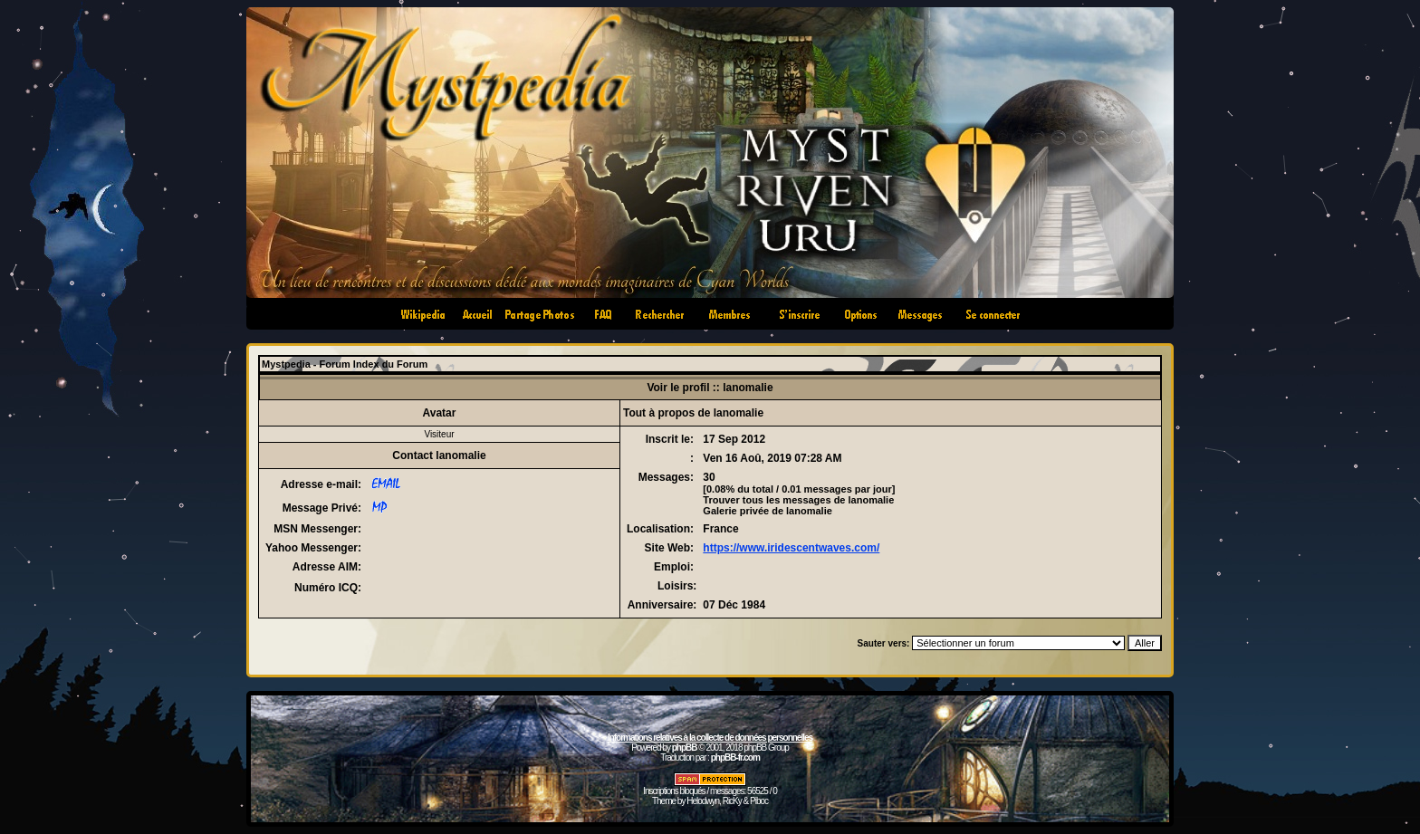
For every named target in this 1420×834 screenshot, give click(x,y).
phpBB (684, 748)
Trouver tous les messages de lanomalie (798, 499)
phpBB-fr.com (735, 757)
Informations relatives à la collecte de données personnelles (710, 738)
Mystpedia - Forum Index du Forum (344, 364)
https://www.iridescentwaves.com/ (791, 548)
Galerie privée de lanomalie (767, 510)
